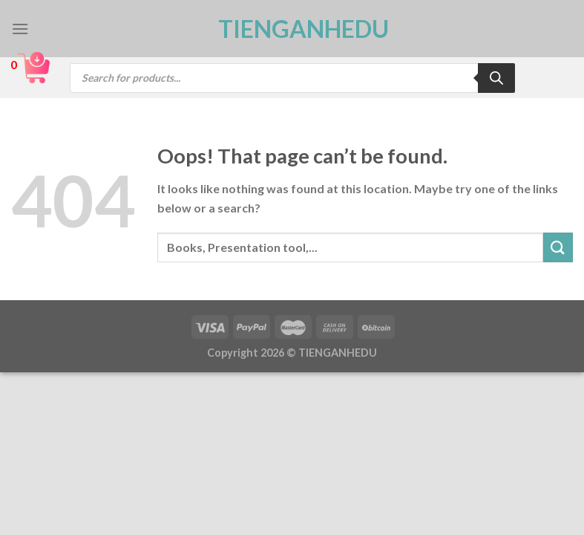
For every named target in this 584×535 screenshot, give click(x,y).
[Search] (496, 78)
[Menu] (20, 28)
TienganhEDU (292, 29)
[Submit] (558, 247)
